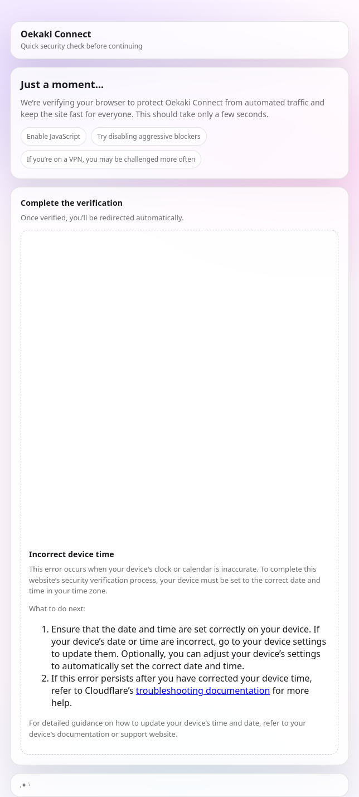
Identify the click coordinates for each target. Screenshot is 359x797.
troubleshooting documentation (203, 690)
